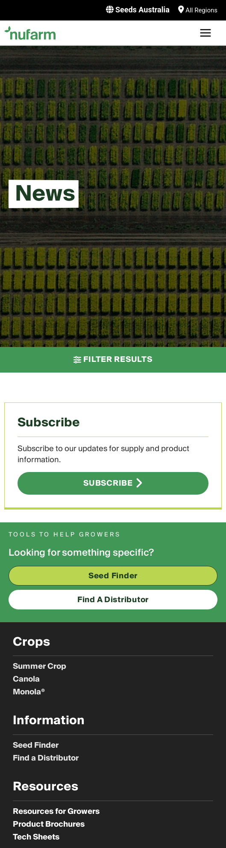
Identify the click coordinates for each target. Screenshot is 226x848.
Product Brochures (49, 824)
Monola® (29, 692)
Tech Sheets (36, 837)
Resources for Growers (56, 811)
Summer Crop (39, 666)
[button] (113, 360)
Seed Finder (36, 745)
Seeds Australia (142, 9)
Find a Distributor (46, 758)
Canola (26, 679)
